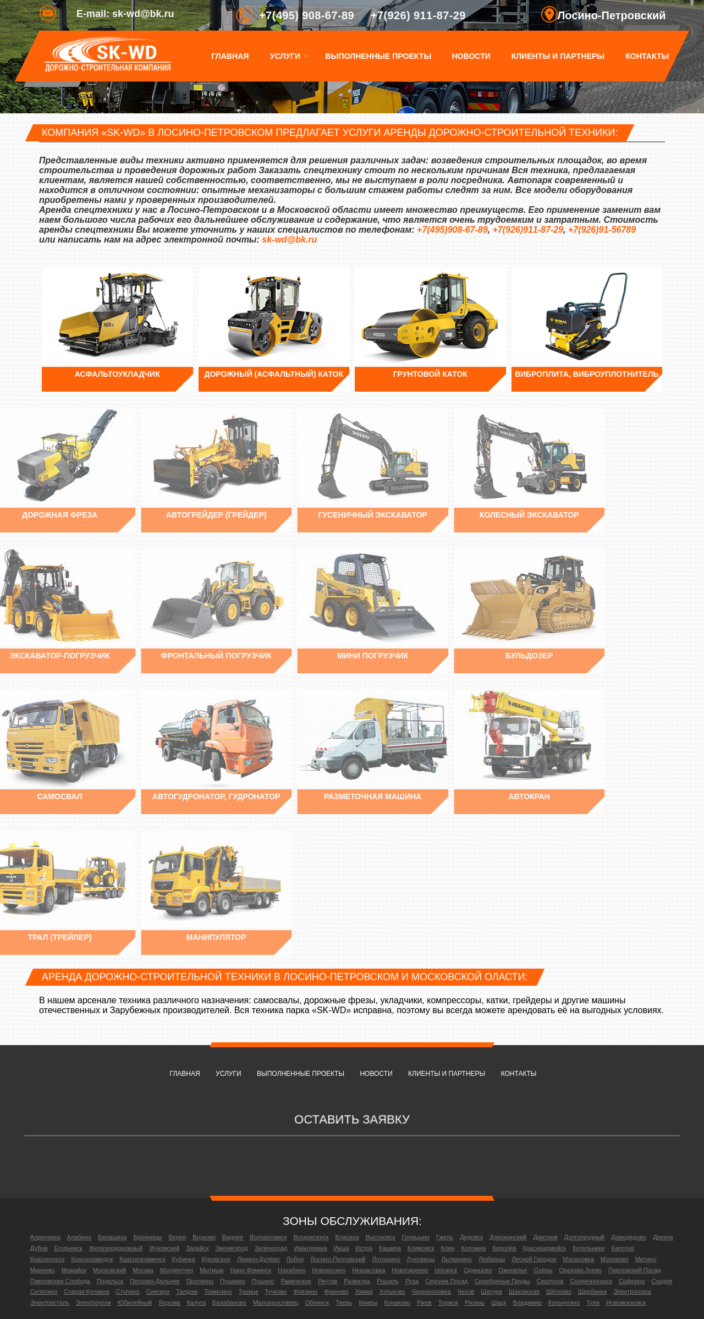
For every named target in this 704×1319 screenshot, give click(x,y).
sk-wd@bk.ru (289, 239)
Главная (230, 56)
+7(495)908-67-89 (452, 229)
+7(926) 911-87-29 (418, 15)
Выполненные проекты (378, 56)
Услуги (285, 56)
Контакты (647, 56)
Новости (471, 56)
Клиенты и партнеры (558, 56)
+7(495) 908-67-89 (306, 15)
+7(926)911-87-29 (527, 229)
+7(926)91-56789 (602, 229)
